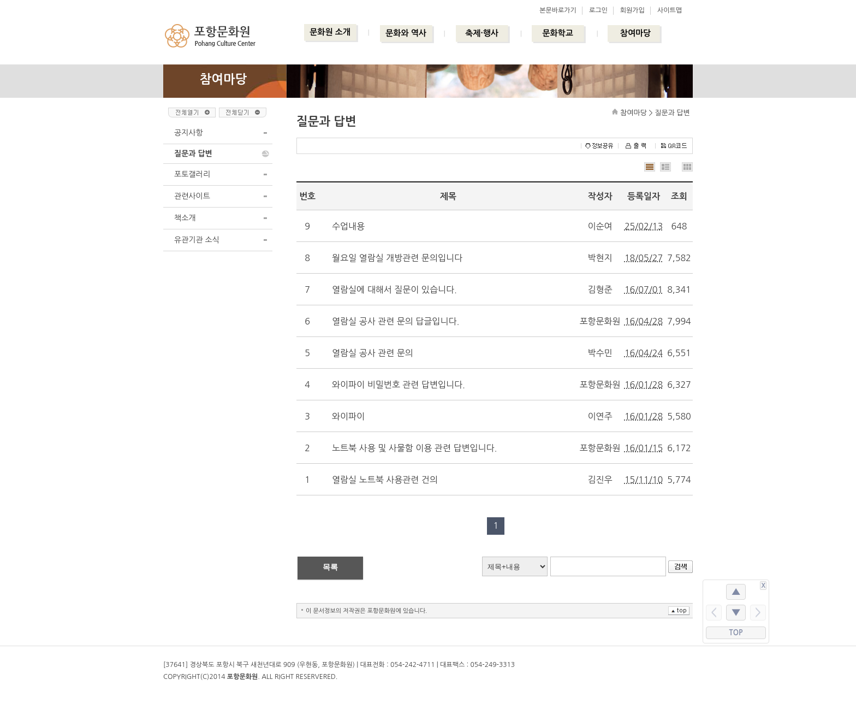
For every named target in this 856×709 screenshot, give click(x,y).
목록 (330, 567)
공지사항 (188, 133)
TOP (736, 632)
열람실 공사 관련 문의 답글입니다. (395, 321)
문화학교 (557, 33)
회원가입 (632, 10)
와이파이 (348, 416)
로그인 (598, 10)
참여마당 (635, 33)
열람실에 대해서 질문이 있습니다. (394, 289)
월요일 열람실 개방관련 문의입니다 (397, 257)
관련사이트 (192, 196)
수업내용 (348, 226)
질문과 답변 (193, 153)
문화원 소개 (330, 32)
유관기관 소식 (196, 240)
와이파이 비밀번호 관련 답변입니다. (398, 384)
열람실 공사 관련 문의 (372, 352)
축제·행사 (481, 33)
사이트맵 (669, 10)
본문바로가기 (557, 10)
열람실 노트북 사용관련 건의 (385, 479)
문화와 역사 (405, 33)
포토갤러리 (192, 174)
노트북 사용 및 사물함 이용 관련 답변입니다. (414, 448)
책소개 (184, 218)
